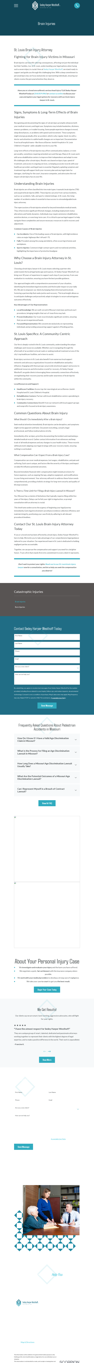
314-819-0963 (49, 1174)
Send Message (47, 705)
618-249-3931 (49, 1177)
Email (17, 659)
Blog (66, 1315)
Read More (47, 1059)
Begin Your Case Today (47, 989)
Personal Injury (66, 1311)
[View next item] (49, 1051)
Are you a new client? (22, 666)
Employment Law (66, 1308)
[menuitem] (45, 601)
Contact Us (66, 1321)
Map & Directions (27, 1342)
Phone (17, 651)
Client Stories (66, 1318)
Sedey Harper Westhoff (53, 69)
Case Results (66, 1324)
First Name (18, 1092)
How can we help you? (22, 674)
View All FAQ (47, 803)
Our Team (66, 1305)
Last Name (18, 643)
